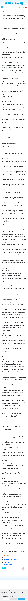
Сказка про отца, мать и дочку (11, 559)
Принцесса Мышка (8, 564)
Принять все (21, 599)
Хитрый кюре (6, 562)
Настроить (6, 599)
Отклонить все (14, 599)
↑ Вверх (3, 567)
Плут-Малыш (6, 561)
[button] (2, 7)
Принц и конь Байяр (8, 557)
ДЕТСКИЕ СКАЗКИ (25, 577)
